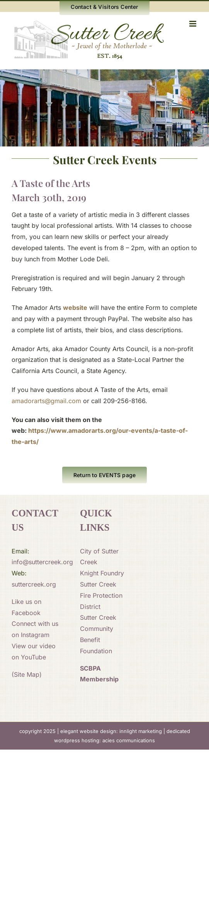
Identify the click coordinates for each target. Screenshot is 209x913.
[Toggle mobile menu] (193, 24)
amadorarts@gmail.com (46, 401)
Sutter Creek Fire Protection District (101, 595)
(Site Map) (27, 674)
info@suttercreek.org (42, 562)
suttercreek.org (34, 584)
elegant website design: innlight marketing (111, 731)
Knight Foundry (102, 573)
